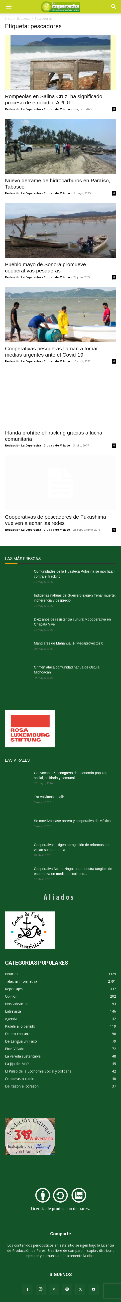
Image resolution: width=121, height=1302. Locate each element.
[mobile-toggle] (8, 6)
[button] (114, 6)
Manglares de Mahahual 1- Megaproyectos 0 (68, 643)
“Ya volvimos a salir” (49, 797)
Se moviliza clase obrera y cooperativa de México (72, 821)
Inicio (8, 18)
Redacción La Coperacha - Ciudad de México (37, 109)
